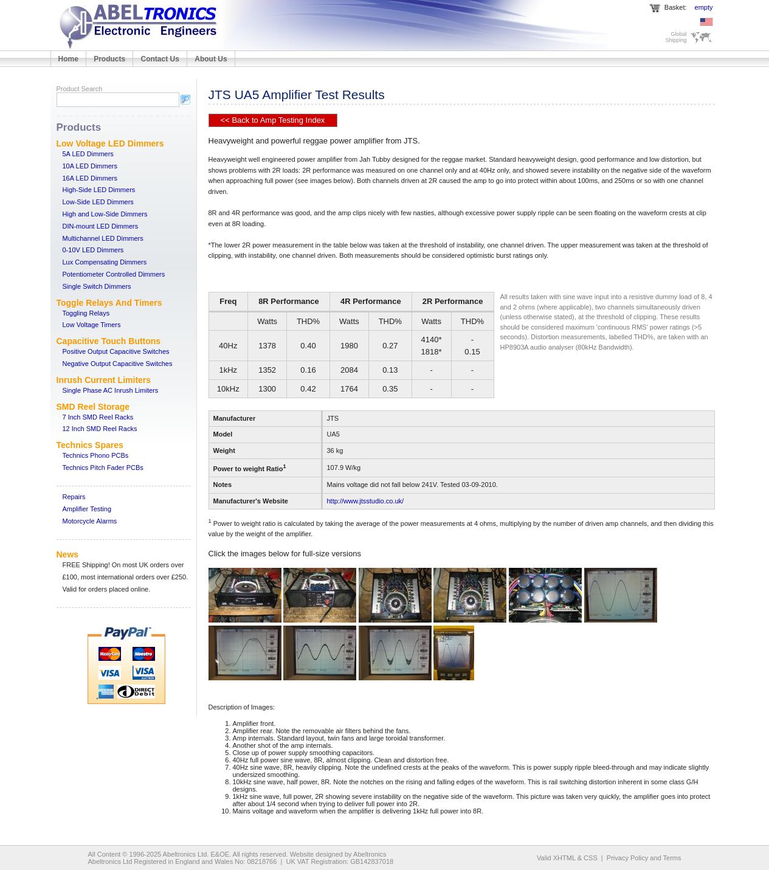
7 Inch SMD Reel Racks (98, 417)
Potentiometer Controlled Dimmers (114, 274)
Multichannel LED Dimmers (103, 238)
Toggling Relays (86, 313)
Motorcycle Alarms (90, 521)
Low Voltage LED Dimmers (110, 143)
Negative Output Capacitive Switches (118, 363)
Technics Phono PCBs (96, 455)
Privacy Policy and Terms (644, 857)
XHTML (564, 857)
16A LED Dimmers (90, 178)
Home (68, 59)
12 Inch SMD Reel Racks (100, 428)
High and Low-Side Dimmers (105, 214)
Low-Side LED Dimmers (98, 201)
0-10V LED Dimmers (93, 250)
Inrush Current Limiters (104, 380)
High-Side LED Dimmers (99, 189)
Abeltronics (369, 854)
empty (704, 7)
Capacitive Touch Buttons (109, 341)
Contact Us (160, 59)
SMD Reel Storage (93, 407)
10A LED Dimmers (90, 166)
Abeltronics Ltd (185, 854)
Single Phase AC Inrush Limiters (111, 390)
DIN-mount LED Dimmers (101, 226)
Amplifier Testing (87, 509)
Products (109, 59)
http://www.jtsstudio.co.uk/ (365, 501)
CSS (591, 857)
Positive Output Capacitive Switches (116, 351)
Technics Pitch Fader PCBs (103, 467)
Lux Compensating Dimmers (105, 262)
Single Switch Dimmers (97, 286)
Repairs (74, 496)
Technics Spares (90, 445)
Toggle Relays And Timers (109, 303)
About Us (211, 59)
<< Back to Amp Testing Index (273, 120)
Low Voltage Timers (92, 324)
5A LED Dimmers (88, 153)
